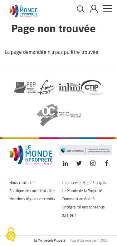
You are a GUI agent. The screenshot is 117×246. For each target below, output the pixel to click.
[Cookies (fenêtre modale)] (11, 235)
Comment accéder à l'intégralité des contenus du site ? (83, 207)
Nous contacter (22, 183)
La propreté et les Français (84, 183)
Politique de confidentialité (32, 191)
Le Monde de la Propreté (82, 191)
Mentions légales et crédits (32, 199)
